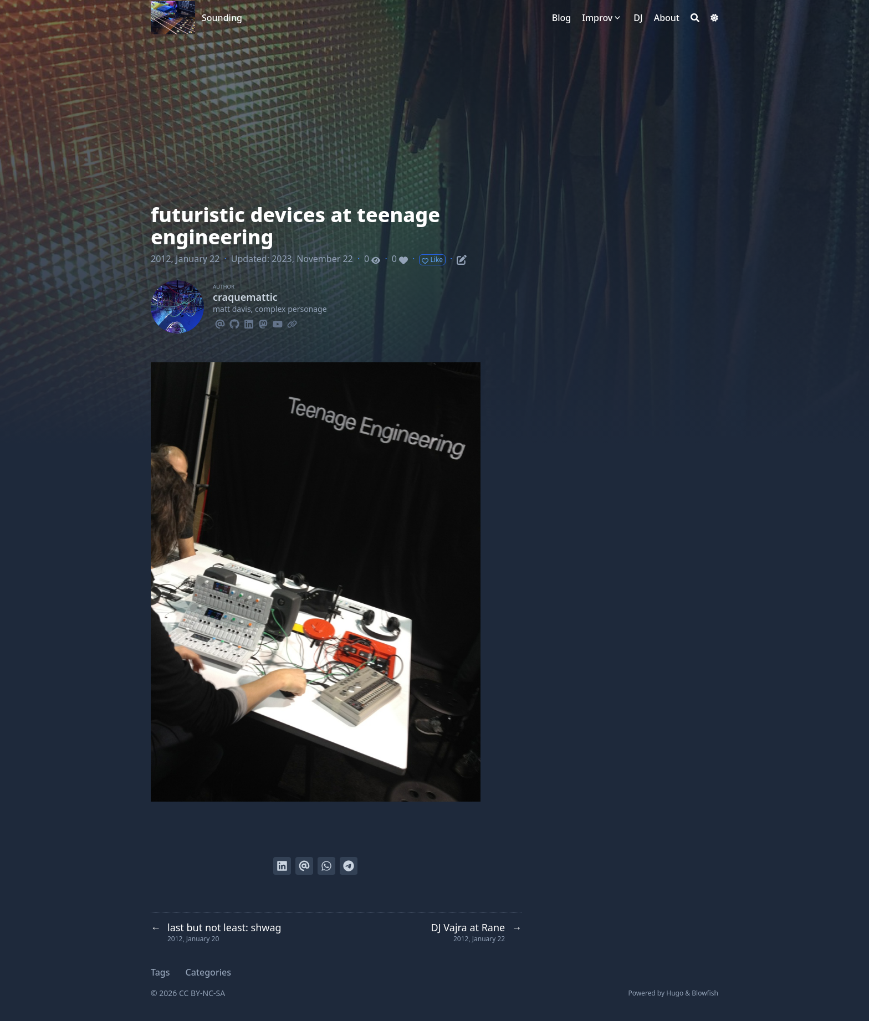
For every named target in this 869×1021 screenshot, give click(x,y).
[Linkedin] (249, 322)
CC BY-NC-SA (202, 993)
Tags (160, 972)
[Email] (220, 322)
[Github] (234, 322)
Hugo (674, 993)
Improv (597, 18)
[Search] (695, 17)
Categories (208, 972)
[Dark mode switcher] (714, 17)
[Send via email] (304, 866)
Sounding (222, 18)
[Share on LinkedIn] (282, 866)
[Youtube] (277, 322)
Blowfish (705, 993)
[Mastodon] (263, 322)
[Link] (292, 322)
